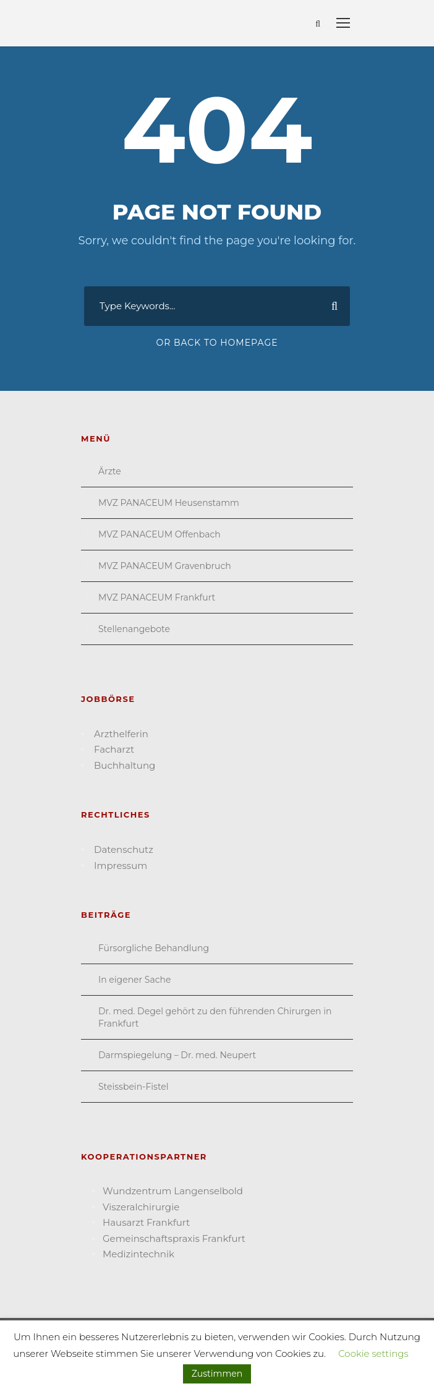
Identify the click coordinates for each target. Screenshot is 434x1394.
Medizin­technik (138, 1254)
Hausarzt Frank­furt (146, 1222)
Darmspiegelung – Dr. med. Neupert (177, 1055)
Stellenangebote (134, 629)
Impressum (120, 865)
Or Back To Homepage (217, 342)
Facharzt (114, 749)
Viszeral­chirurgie (141, 1207)
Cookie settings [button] (373, 1353)
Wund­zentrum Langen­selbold (173, 1191)
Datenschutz (123, 849)
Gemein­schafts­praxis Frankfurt (174, 1238)
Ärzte (109, 471)
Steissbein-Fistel (133, 1086)
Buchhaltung (124, 765)
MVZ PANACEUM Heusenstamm (168, 502)
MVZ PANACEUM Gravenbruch (164, 565)
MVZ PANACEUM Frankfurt (156, 597)
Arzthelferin (121, 734)
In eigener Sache (134, 979)
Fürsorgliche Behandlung (153, 948)
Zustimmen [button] (217, 1373)
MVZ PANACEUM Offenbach (159, 534)
